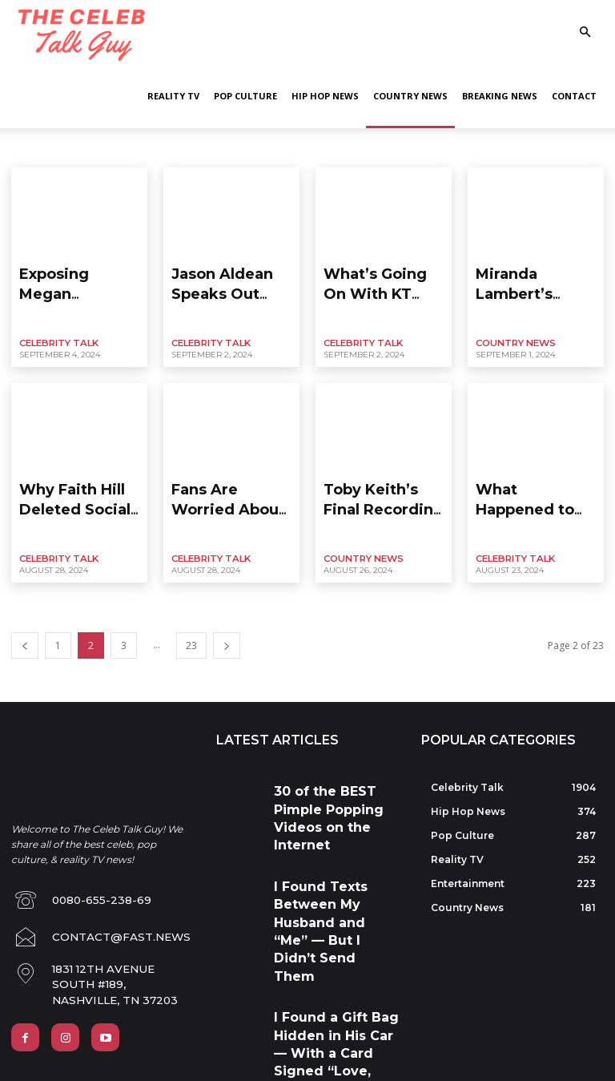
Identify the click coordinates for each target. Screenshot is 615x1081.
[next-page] (226, 615)
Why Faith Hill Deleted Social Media (77, 477)
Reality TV (173, 96)
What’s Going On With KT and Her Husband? (384, 277)
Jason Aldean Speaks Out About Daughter (228, 277)
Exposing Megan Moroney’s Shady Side (78, 277)
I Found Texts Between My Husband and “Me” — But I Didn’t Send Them (331, 825)
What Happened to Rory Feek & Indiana (529, 477)
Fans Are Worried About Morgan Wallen (230, 477)
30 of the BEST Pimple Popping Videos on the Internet (324, 768)
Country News (410, 96)
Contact (574, 96)
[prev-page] (24, 615)
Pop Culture (245, 96)
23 (191, 615)
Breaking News (499, 96)
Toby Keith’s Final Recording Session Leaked (375, 484)
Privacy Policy (45, 1033)
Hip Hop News (325, 96)
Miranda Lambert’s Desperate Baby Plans (535, 277)
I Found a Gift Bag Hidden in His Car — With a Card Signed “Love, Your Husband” (335, 889)
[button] (584, 32)
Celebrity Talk (55, 328)
